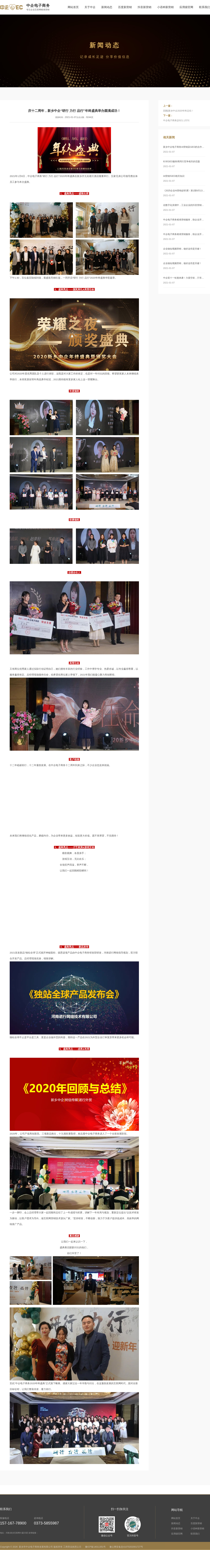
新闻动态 (106, 7)
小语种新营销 (165, 7)
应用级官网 (186, 7)
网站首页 (73, 7)
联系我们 (204, 7)
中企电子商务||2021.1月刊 (176, 120)
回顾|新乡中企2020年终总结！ (178, 110)
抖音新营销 (144, 7)
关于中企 (89, 7)
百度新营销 (125, 7)
